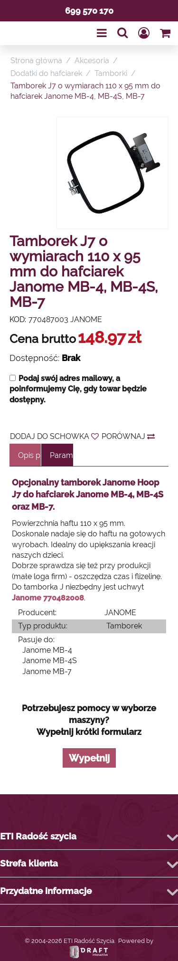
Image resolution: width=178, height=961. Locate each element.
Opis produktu (29, 455)
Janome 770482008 (48, 597)
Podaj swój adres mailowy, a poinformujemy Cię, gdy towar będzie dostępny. (78, 389)
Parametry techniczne (61, 455)
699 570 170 (89, 11)
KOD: (17, 319)
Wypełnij (89, 758)
